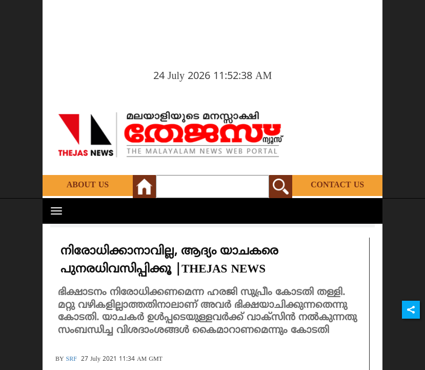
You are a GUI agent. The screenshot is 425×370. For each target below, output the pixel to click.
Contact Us (337, 185)
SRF (71, 359)
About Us (88, 185)
